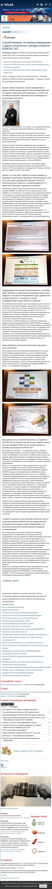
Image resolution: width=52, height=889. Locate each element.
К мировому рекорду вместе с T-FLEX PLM (16, 675)
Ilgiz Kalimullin (4, 813)
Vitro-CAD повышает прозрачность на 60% (16, 621)
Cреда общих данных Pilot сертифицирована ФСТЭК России (22, 615)
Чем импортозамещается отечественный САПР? (18, 623)
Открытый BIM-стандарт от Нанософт (14, 653)
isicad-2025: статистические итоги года (14, 632)
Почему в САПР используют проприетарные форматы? (20, 612)
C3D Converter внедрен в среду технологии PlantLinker (20, 618)
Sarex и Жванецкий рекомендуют (13, 607)
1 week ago (18, 833)
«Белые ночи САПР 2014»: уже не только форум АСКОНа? (23, 62)
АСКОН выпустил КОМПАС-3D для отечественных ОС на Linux (22, 642)
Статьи (6, 27)
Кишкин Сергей (4, 821)
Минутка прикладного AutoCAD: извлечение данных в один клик (24, 715)
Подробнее (4, 875)
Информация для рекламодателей (10, 878)
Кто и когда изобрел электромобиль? (15, 730)
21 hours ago (27, 817)
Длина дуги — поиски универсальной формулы (18, 735)
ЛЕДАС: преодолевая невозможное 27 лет (12, 817)
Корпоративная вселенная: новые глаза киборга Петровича (21, 651)
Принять (43, 886)
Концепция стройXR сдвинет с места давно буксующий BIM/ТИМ (23, 629)
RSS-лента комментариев (9, 808)
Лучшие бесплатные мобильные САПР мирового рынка (21, 712)
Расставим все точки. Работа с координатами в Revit (20, 709)
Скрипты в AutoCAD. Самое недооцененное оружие (20, 722)
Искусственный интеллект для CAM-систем (16, 626)
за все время (13, 707)
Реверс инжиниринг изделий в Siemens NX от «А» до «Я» (21, 733)
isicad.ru (22, 863)
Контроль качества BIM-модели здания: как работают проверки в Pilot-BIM (26, 667)
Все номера (5, 761)
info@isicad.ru (20, 868)
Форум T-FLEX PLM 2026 (10, 610)
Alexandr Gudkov (5, 836)
